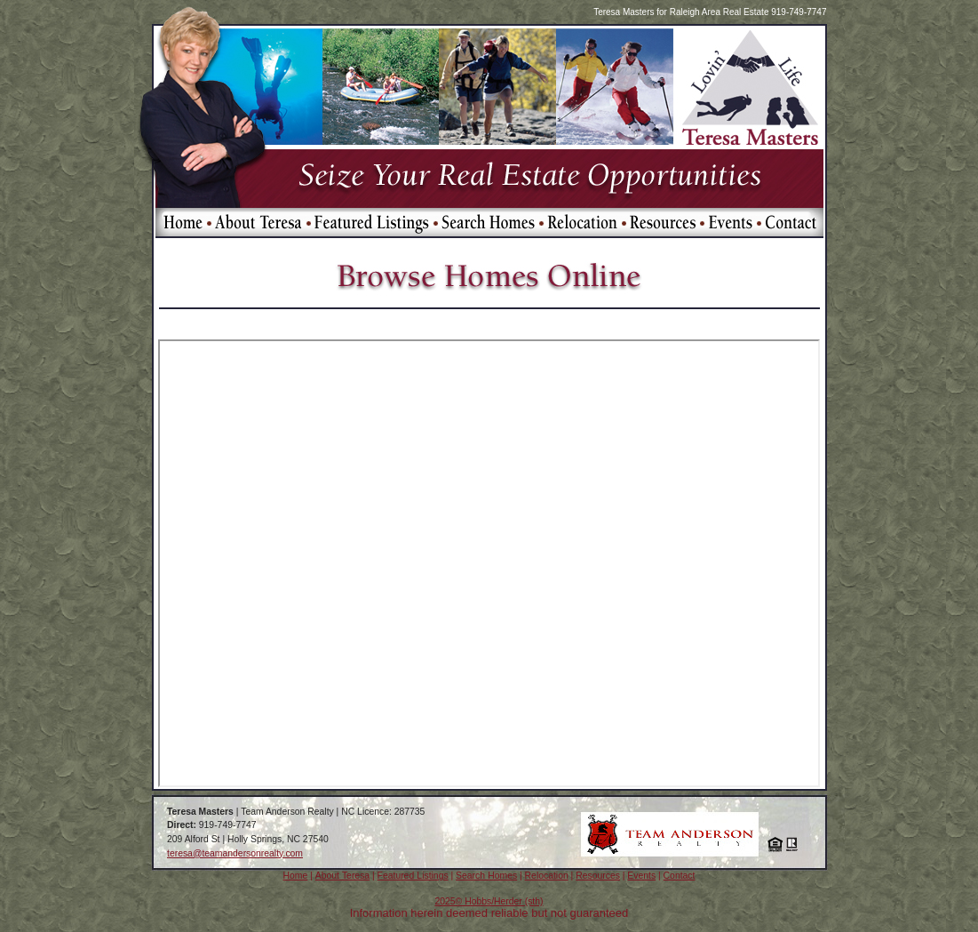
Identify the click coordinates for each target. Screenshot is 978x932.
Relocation (547, 875)
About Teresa (342, 875)
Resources (598, 875)
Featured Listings (413, 875)
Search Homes (486, 875)
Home (295, 875)
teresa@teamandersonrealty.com (235, 853)
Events (641, 875)
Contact (680, 875)
